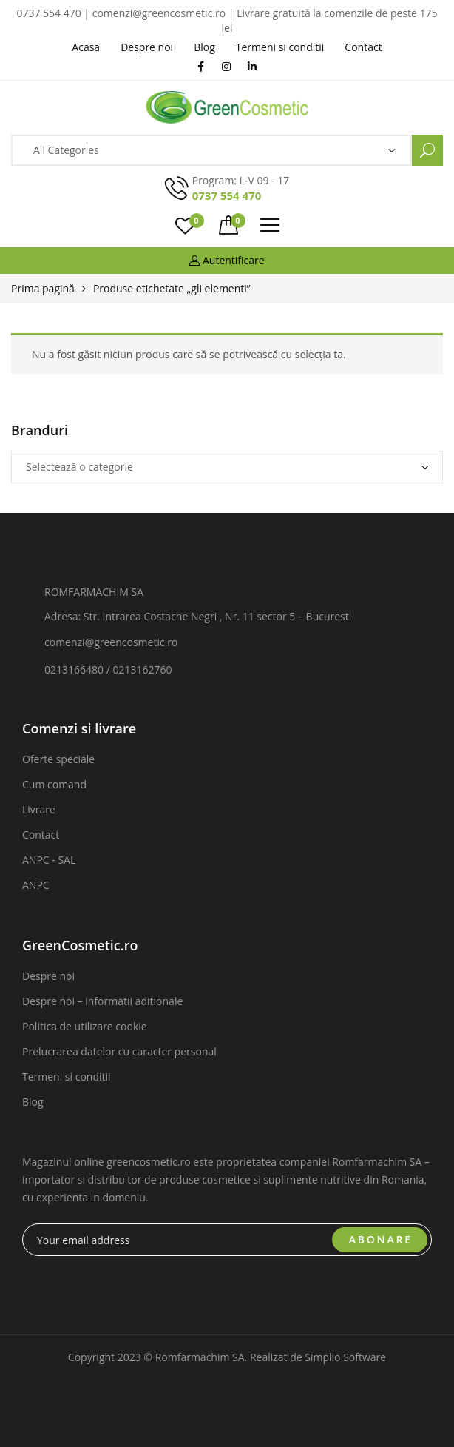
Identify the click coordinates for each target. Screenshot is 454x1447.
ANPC (36, 885)
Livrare (38, 809)
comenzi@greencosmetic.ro (111, 642)
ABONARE (381, 1239)
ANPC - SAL (48, 860)
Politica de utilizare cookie (84, 1026)
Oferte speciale (58, 759)
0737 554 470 (227, 195)
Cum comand (54, 784)
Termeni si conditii (66, 1077)
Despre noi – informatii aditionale (102, 1001)
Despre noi (48, 976)
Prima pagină (43, 288)
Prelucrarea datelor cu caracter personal (119, 1051)
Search (427, 150)
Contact (40, 834)
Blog (33, 1102)
